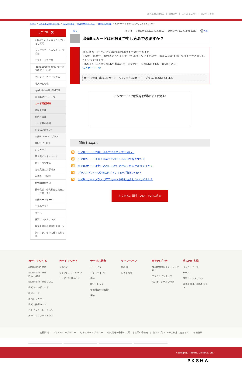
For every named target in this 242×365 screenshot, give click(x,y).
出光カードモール (44, 199)
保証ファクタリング (45, 219)
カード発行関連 (104, 24)
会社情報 (44, 332)
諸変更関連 (40, 110)
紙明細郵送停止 (43, 182)
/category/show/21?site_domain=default (32, 84)
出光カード (34, 293)
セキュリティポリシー (91, 332)
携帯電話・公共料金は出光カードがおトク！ (49, 191)
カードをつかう (68, 260)
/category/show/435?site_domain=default (32, 60)
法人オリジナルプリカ (163, 281)
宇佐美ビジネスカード (46, 156)
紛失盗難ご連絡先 (155, 14)
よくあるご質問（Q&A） (49, 24)
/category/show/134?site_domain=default (32, 40)
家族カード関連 (43, 176)
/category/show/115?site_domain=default (32, 137)
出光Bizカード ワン (86, 24)
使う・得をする (43, 163)
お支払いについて (44, 130)
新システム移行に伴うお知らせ (49, 234)
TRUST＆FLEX (42, 143)
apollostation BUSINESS (47, 90)
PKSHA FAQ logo (198, 360)
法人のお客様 (207, 14)
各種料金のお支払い (100, 289)
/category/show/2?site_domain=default (32, 77)
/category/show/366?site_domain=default (32, 156)
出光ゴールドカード (38, 287)
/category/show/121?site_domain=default (32, 143)
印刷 (206, 30)
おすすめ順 (126, 272)
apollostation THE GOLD (40, 281)
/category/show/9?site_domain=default (32, 163)
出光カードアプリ (44, 60)
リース (38, 212)
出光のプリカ (42, 206)
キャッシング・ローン (70, 272)
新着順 (124, 267)
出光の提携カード (37, 304)
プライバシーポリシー (64, 332)
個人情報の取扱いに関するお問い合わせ (127, 332)
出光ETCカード (36, 298)
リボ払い (63, 267)
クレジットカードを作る (47, 77)
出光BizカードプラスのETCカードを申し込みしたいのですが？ (115, 179)
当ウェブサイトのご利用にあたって (171, 332)
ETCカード (40, 149)
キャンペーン (129, 260)
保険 (92, 295)
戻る (75, 30)
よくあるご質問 (189, 14)
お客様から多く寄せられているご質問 (49, 42)
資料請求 (173, 14)
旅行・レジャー (98, 284)
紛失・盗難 (40, 116)
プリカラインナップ (162, 276)
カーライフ (96, 267)
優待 (92, 278)
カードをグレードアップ (40, 315)
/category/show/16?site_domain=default (32, 206)
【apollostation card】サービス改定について (49, 69)
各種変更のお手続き (45, 169)
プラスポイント (98, 272)
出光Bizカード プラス (47, 136)
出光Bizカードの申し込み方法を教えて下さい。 (106, 152)
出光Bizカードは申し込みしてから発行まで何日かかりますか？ (115, 165)
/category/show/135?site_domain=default (32, 50)
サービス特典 (98, 260)
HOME (33, 24)
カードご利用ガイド (69, 278)
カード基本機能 (43, 123)
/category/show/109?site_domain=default (32, 97)
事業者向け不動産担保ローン (49, 226)
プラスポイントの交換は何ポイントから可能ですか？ (109, 172)
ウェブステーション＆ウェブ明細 (49, 52)
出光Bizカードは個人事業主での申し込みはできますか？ (111, 159)
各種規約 (197, 332)
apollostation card (37, 267)
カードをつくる (37, 260)
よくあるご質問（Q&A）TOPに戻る (139, 195)
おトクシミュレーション (40, 310)
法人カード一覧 (91, 67)
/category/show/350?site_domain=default (32, 233)
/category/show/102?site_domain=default (32, 90)
